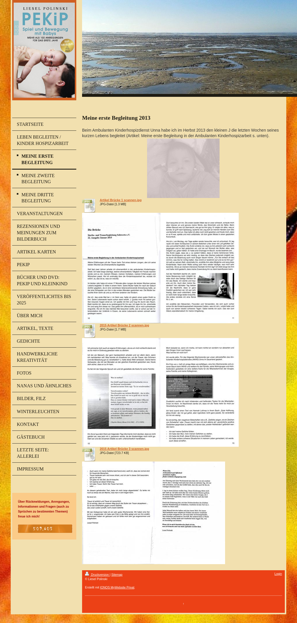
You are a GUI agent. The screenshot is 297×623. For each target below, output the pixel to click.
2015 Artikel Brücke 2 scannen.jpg (124, 325)
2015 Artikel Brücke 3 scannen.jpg (124, 449)
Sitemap (117, 574)
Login (278, 573)
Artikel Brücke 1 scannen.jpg (121, 200)
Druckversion (97, 574)
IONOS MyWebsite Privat (117, 587)
